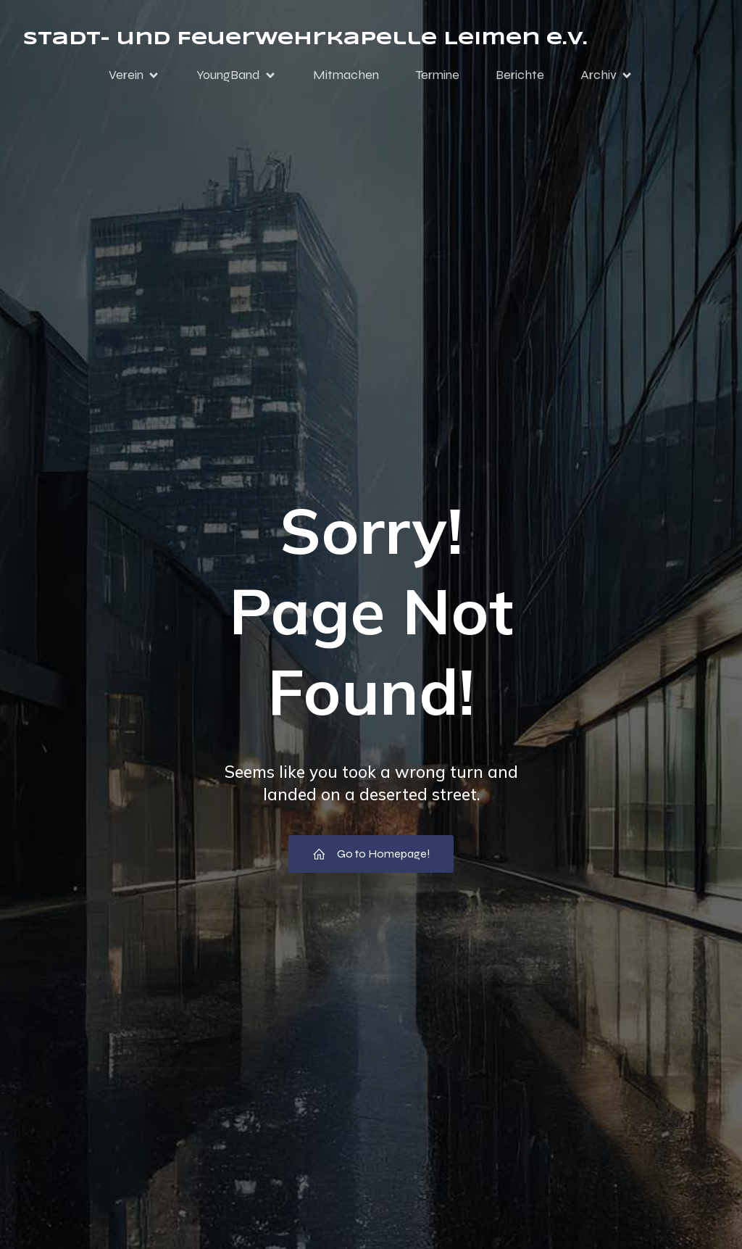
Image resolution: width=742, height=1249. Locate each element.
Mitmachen (346, 75)
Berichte (520, 75)
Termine (437, 75)
